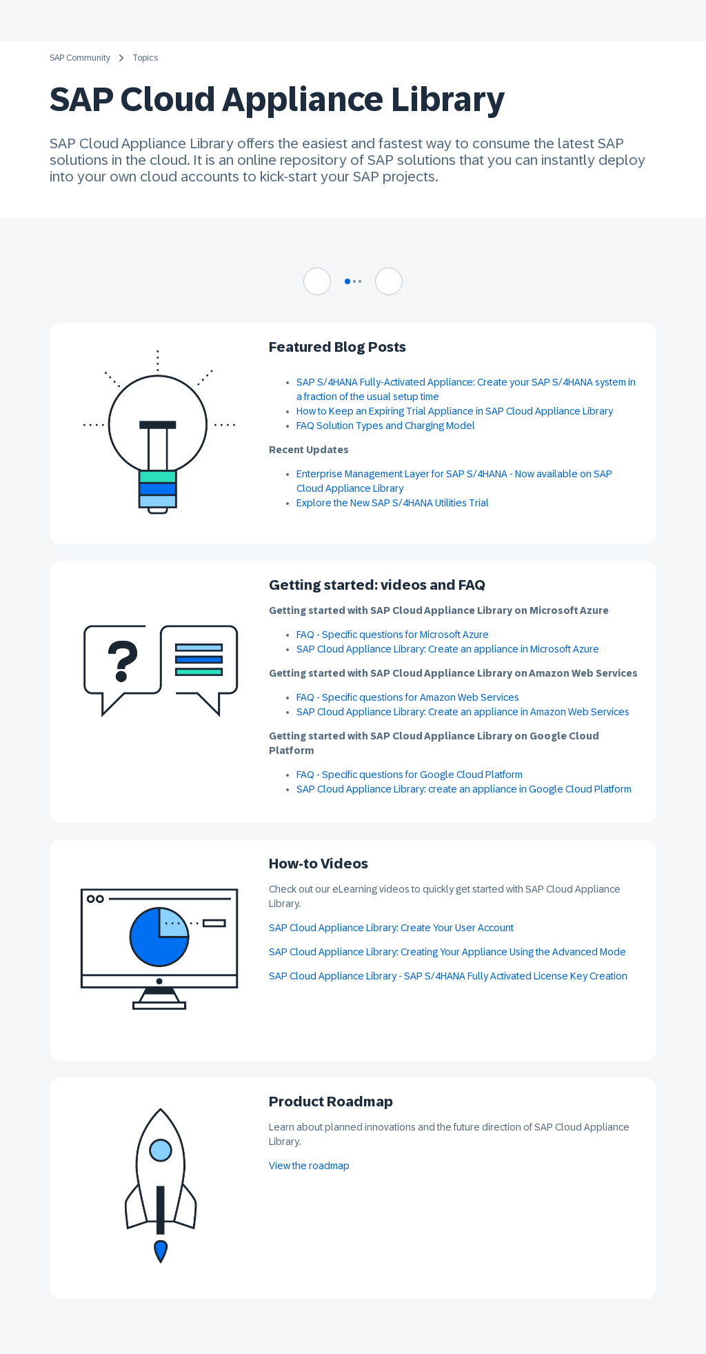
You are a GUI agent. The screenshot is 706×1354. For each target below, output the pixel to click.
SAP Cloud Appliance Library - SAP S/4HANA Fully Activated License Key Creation (448, 976)
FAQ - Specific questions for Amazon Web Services (407, 697)
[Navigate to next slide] (389, 281)
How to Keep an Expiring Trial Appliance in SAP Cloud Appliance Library (454, 411)
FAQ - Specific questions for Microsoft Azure (392, 634)
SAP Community (80, 58)
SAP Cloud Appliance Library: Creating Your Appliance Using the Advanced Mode (447, 951)
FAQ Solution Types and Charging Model (385, 425)
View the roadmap (309, 1165)
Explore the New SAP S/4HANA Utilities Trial (392, 502)
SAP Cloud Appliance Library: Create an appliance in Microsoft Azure (447, 649)
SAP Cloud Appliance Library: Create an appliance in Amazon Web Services (464, 711)
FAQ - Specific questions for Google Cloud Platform (409, 774)
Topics (145, 58)
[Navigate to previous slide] (317, 281)
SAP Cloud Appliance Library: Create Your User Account (391, 927)
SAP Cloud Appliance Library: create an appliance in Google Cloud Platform (464, 789)
